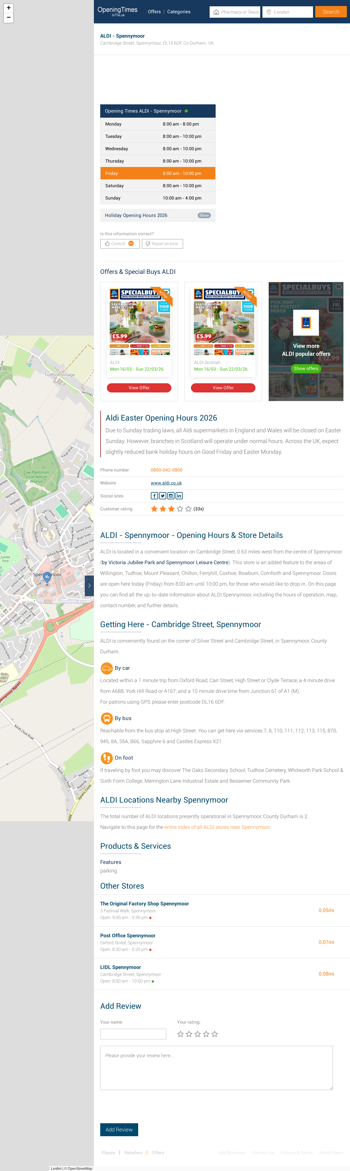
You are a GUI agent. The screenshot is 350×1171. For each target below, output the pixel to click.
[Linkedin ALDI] (179, 495)
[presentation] (148, 1111)
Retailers (133, 1152)
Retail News (331, 1152)
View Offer (139, 387)
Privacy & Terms (297, 1152)
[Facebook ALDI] (154, 495)
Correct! (119, 243)
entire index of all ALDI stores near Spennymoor (217, 827)
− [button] (9, 18)
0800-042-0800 (166, 469)
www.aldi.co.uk (166, 482)
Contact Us (263, 1152)
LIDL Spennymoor (120, 967)
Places (108, 1152)
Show (204, 215)
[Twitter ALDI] (162, 495)
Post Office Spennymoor (128, 936)
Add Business (231, 1152)
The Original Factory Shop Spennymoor (144, 904)
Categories (179, 12)
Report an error (161, 243)
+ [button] (9, 8)
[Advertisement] (222, 84)
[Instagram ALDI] (171, 495)
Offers (154, 12)
